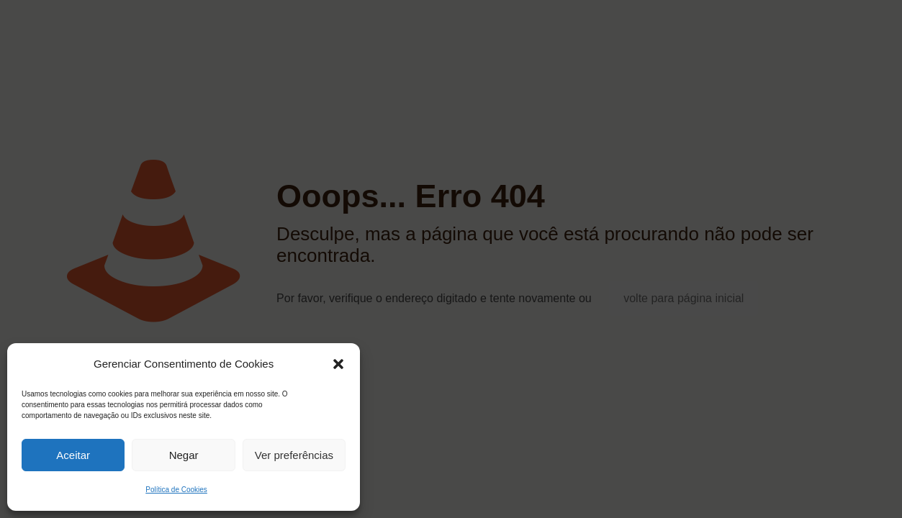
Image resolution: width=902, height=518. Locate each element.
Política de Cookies (176, 490)
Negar (184, 455)
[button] (338, 364)
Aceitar (73, 455)
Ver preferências (294, 455)
